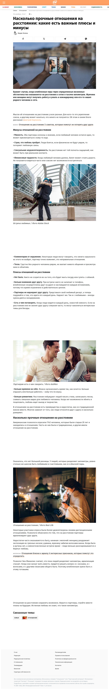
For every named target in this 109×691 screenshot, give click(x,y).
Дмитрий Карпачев (32, 120)
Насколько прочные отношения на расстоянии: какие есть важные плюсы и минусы (56, 10)
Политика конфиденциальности (65, 659)
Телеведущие (18, 665)
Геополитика (32, 7)
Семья (15, 10)
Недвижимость (96, 7)
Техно (53, 7)
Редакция (17, 655)
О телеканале (18, 662)
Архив (57, 668)
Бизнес (63, 7)
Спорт (44, 7)
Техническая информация (63, 662)
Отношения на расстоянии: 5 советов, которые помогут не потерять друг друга (56, 124)
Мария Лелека (23, 33)
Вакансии (17, 668)
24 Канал (6, 7)
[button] (23, 39)
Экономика (18, 7)
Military (83, 7)
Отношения (23, 10)
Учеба (73, 7)
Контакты (58, 665)
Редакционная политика (22, 659)
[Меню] (4, 3)
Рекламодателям (60, 652)
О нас (15, 652)
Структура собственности (22, 672)
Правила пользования (62, 655)
